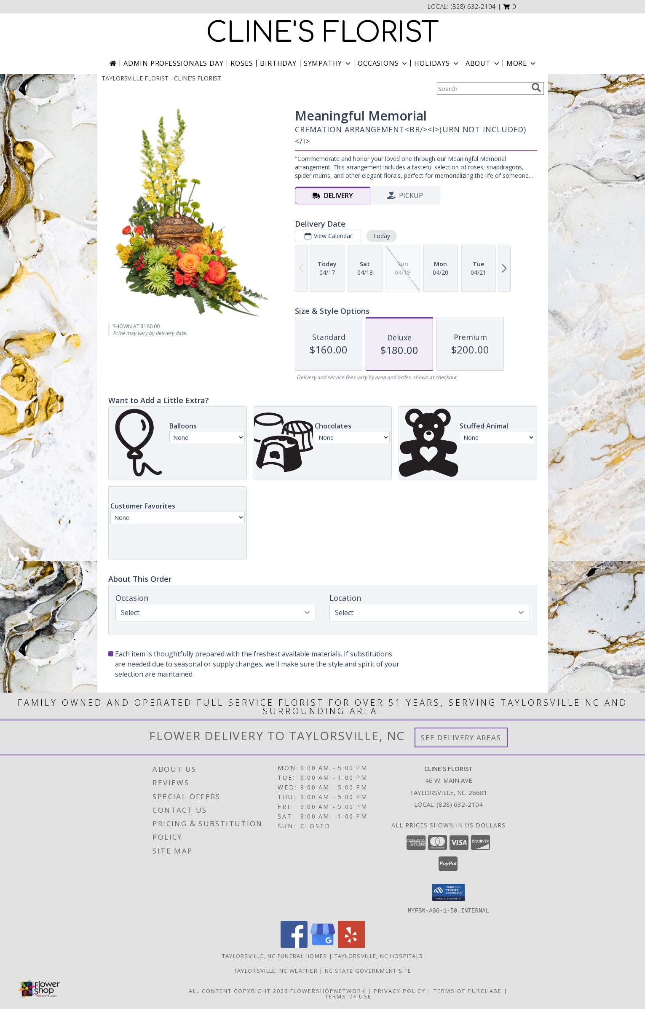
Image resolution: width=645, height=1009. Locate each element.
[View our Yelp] (351, 945)
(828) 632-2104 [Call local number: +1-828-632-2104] (473, 7)
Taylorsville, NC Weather (276, 970)
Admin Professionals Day (173, 63)
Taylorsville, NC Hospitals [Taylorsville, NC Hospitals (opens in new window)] (379, 955)
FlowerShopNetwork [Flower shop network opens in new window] (328, 990)
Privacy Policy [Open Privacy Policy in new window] (400, 990)
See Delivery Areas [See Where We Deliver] (461, 737)
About (483, 63)
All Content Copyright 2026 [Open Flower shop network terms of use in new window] (238, 990)
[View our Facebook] (294, 945)
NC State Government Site (368, 970)
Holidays (437, 63)
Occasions (383, 63)
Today (381, 236)
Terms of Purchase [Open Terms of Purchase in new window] (468, 990)
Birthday (278, 63)
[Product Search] (482, 88)
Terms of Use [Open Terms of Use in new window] (348, 996)
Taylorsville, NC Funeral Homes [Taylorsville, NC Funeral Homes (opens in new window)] (274, 955)
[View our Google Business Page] (322, 945)
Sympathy (328, 63)
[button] (509, 7)
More (521, 63)
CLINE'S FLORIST (322, 33)
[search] (536, 88)
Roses (241, 63)
